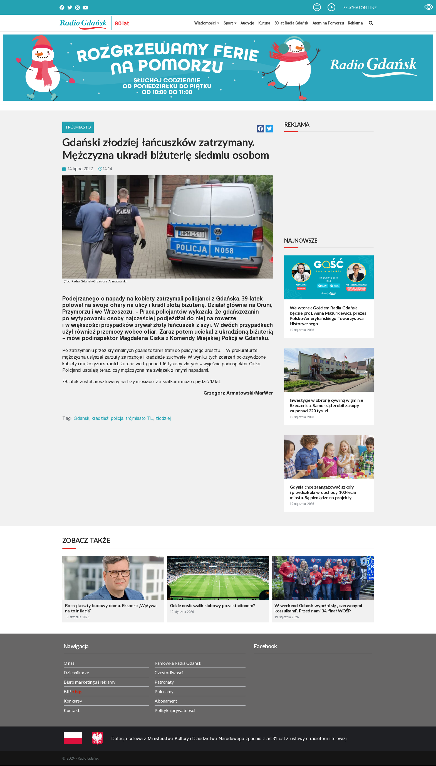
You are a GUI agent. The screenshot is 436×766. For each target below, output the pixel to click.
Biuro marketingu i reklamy (89, 681)
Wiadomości (206, 23)
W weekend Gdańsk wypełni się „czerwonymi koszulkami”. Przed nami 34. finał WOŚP (318, 608)
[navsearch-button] (370, 23)
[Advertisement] (330, 185)
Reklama (355, 23)
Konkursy (73, 700)
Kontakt (72, 710)
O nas (69, 663)
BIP (67, 691)
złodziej (163, 418)
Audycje (247, 23)
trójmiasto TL (139, 418)
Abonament (166, 700)
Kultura (264, 23)
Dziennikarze (76, 672)
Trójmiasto (78, 127)
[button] (260, 128)
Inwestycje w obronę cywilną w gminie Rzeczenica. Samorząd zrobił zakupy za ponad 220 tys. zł (326, 405)
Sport (230, 23)
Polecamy (164, 691)
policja (117, 418)
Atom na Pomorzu (328, 23)
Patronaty (164, 681)
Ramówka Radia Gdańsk (178, 663)
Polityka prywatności (175, 710)
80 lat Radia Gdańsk (291, 23)
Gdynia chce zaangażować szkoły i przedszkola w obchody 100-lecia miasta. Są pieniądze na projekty (323, 492)
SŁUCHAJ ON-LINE (359, 7)
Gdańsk (81, 418)
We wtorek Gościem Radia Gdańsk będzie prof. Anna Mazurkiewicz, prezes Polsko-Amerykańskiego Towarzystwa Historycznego (328, 315)
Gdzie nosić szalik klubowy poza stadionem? (212, 605)
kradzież (100, 418)
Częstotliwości (169, 672)
